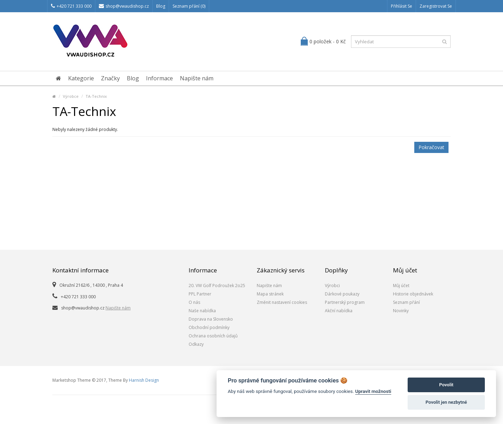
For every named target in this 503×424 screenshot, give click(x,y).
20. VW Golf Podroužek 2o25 (217, 285)
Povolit (446, 384)
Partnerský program (345, 302)
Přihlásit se (401, 6)
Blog (160, 6)
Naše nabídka (202, 311)
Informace (159, 78)
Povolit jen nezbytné (446, 402)
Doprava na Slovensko (211, 319)
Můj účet (401, 285)
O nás (194, 302)
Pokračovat (431, 147)
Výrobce (71, 96)
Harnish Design (144, 380)
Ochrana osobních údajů (213, 336)
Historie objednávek (413, 294)
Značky (110, 78)
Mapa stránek (270, 294)
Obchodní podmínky (209, 327)
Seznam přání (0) (189, 6)
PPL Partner (200, 294)
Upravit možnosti (373, 391)
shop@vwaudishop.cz (124, 6)
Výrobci (332, 285)
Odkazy (196, 344)
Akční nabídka (338, 311)
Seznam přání (406, 302)
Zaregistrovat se (436, 6)
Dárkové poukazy (342, 294)
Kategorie (81, 78)
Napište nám (196, 78)
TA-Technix (96, 96)
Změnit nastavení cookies (282, 302)
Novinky (401, 311)
